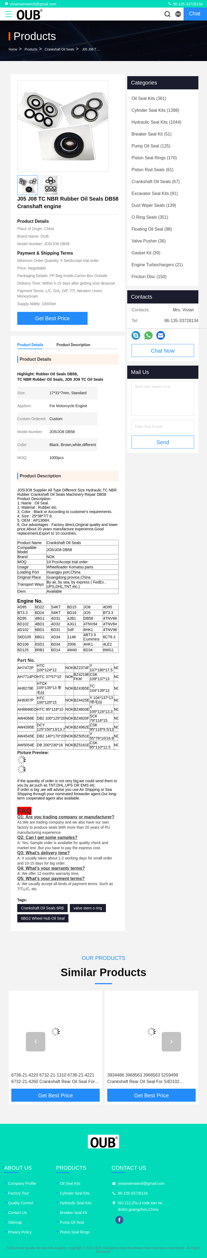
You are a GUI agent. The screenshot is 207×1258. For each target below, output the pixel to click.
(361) (149, 98)
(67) (156, 181)
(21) (157, 264)
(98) (152, 229)
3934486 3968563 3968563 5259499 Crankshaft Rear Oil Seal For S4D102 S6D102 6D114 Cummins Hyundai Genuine (149, 1079)
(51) (152, 134)
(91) (155, 193)
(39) (146, 253)
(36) (149, 241)
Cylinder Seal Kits (75, 1193)
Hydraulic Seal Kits (76, 1203)
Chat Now (163, 351)
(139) (154, 205)
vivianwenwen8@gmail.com (30, 3)
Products (31, 49)
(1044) (156, 122)
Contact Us (17, 1212)
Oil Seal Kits (70, 1183)
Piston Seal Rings (75, 1232)
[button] (35, 1041)
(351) (150, 217)
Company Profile (22, 1183)
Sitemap (15, 1222)
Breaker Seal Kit (73, 1212)
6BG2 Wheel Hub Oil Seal (43, 918)
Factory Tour (18, 1193)
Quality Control (20, 1203)
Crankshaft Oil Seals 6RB (42, 908)
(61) (153, 169)
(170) (154, 158)
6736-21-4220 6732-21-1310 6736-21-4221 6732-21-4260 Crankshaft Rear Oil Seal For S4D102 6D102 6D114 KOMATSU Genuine (53, 1079)
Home (13, 49)
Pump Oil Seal (72, 1222)
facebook (119, 1220)
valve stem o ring (88, 908)
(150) (149, 276)
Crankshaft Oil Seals (59, 49)
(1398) (155, 110)
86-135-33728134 (185, 3)
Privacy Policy (20, 1232)
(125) (151, 146)
